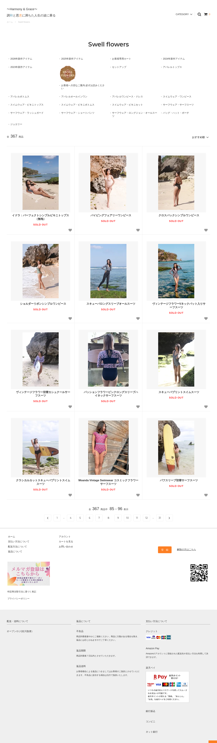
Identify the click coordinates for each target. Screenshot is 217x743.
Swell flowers (24, 22)
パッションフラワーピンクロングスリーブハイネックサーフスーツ (108, 392)
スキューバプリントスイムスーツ (176, 390)
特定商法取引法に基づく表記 (22, 588)
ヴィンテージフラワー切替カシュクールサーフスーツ (40, 392)
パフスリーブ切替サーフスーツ (176, 479)
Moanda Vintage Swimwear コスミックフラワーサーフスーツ (108, 481)
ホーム (10, 22)
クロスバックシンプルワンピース (176, 214)
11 (137, 516)
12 (146, 516)
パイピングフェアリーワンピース (108, 214)
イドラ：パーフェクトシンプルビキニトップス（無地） (40, 216)
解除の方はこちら (186, 548)
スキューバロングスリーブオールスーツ (108, 302)
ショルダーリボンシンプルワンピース (40, 302)
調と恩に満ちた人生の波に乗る (31, 12)
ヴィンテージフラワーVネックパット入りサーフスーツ (176, 304)
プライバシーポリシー (19, 593)
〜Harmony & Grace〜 (22, 6)
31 (160, 516)
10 (127, 516)
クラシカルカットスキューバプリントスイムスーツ (40, 481)
